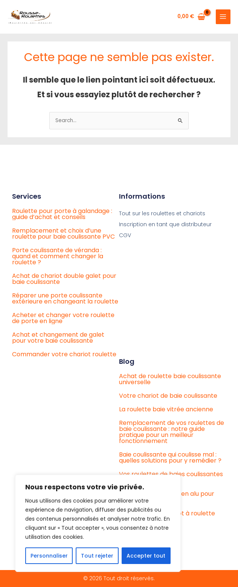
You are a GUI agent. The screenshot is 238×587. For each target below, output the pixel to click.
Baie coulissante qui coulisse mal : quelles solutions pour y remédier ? (170, 457)
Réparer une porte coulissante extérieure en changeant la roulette (65, 298)
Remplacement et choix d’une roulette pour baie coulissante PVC (63, 233)
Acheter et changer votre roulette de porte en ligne (63, 318)
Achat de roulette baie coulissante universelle (170, 379)
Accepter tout (146, 555)
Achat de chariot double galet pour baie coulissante (64, 278)
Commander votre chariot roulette (64, 354)
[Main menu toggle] (223, 16)
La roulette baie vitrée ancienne (166, 409)
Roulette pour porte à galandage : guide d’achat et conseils (62, 214)
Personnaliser (49, 555)
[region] (98, 523)
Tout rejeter (97, 555)
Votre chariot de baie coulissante (168, 395)
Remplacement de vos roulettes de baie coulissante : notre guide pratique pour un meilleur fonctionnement (171, 431)
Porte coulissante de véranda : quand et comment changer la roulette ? (57, 256)
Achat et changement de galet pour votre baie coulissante (58, 337)
